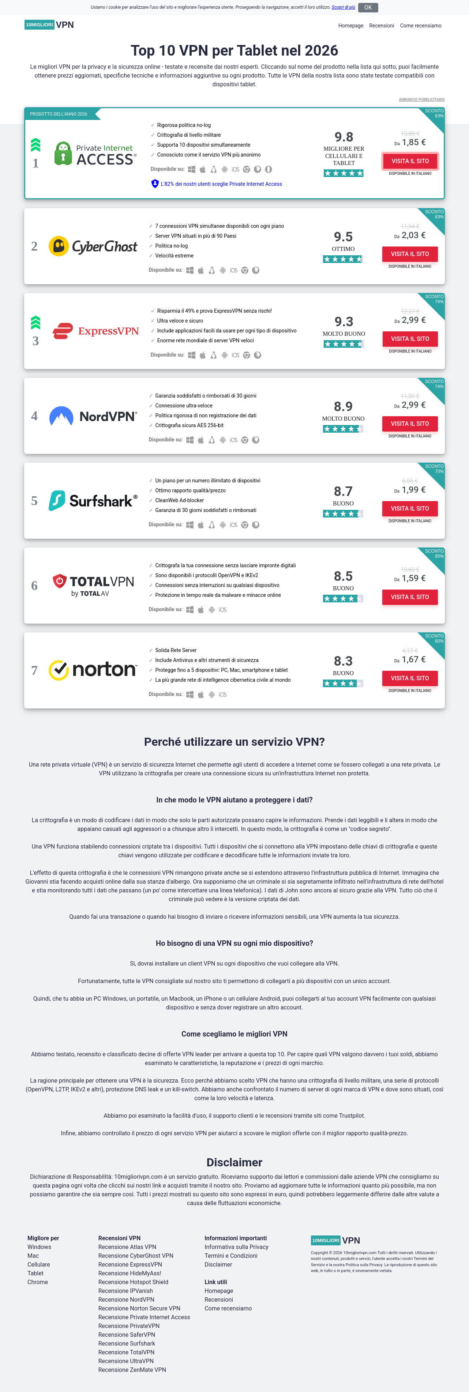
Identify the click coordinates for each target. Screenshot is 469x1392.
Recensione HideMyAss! (129, 1273)
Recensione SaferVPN (126, 1334)
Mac (33, 1255)
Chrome (37, 1282)
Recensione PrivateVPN (129, 1326)
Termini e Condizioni (231, 1255)
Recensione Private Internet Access (144, 1317)
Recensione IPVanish (125, 1290)
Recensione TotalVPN (126, 1352)
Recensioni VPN (119, 1238)
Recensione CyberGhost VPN (135, 1255)
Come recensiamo (421, 26)
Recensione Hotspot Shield (133, 1282)
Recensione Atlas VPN (127, 1247)
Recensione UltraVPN (126, 1361)
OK (368, 7)
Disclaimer (218, 1264)
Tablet (35, 1273)
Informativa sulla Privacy (237, 1247)
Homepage (350, 26)
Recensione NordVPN (126, 1299)
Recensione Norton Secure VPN (139, 1308)
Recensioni (381, 26)
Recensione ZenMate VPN (132, 1369)
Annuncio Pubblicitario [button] (422, 100)
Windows (39, 1247)
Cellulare (38, 1264)
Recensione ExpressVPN (130, 1264)
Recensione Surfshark (126, 1343)
